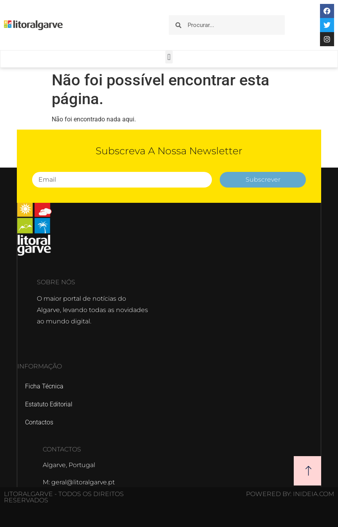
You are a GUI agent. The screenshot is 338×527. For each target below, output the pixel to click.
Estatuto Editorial (48, 404)
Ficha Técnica (44, 386)
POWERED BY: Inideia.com (290, 494)
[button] (169, 57)
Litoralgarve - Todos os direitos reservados (64, 497)
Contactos (39, 422)
